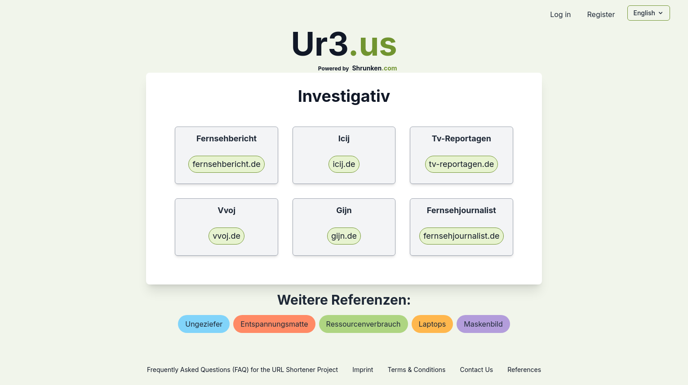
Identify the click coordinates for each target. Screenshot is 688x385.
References (524, 369)
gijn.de (344, 236)
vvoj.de (226, 236)
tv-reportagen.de (461, 164)
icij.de (344, 164)
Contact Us (476, 369)
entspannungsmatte (274, 323)
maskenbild (483, 323)
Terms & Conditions (416, 369)
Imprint (362, 369)
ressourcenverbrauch (363, 323)
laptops (432, 323)
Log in (560, 14)
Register (601, 14)
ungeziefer (203, 323)
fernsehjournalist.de (461, 236)
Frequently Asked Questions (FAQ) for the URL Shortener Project (242, 369)
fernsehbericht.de (226, 164)
